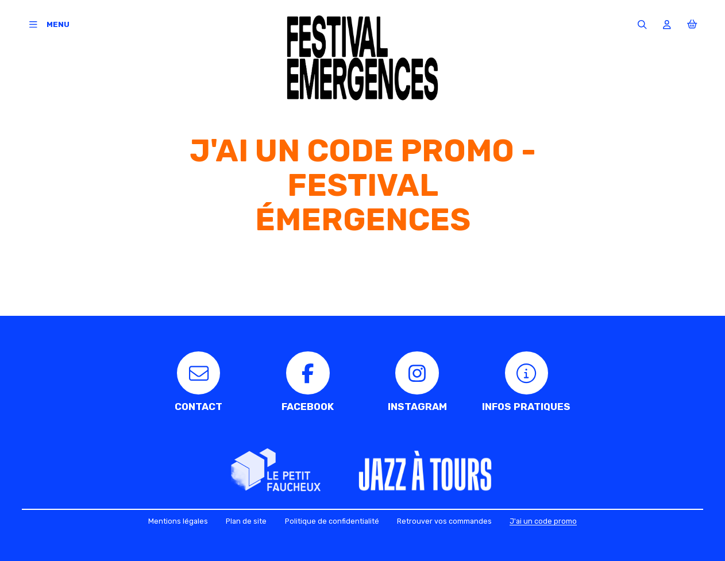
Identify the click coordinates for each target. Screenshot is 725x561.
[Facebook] (308, 381)
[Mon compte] (667, 24)
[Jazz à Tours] (425, 472)
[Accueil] (363, 58)
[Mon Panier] (692, 24)
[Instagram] (417, 381)
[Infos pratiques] (526, 381)
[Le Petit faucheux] (275, 470)
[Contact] (199, 381)
